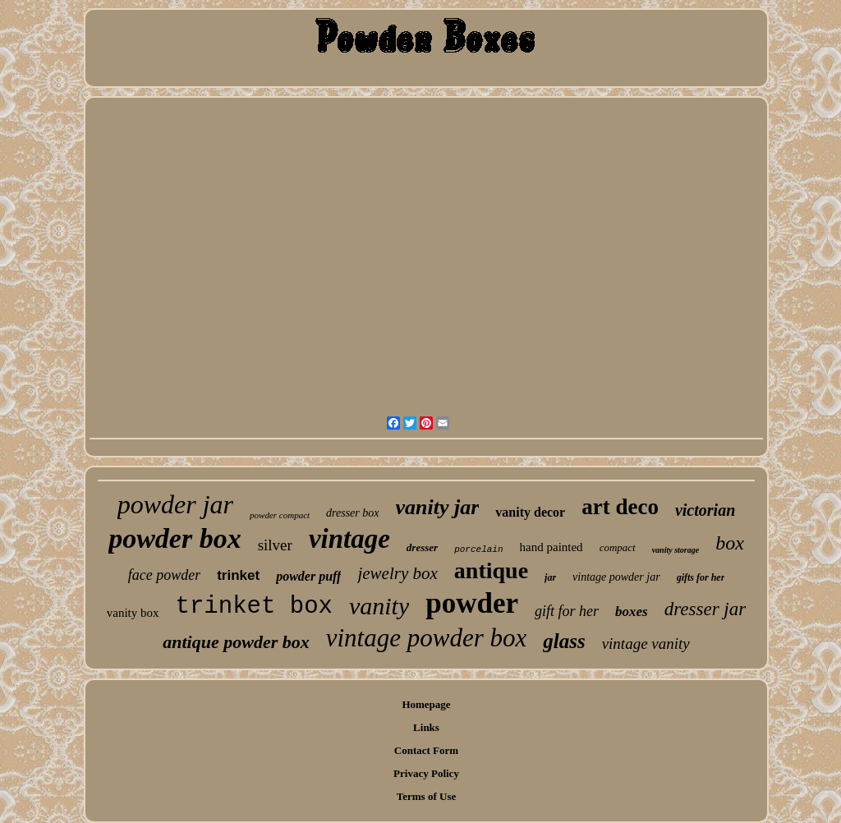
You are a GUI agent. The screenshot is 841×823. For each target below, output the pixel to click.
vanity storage (676, 549)
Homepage (426, 704)
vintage (349, 539)
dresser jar (705, 609)
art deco (620, 506)
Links (426, 727)
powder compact (280, 515)
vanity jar (438, 507)
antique (491, 570)
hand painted (551, 547)
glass (564, 641)
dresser (422, 547)
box (729, 543)
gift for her (567, 611)
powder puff (308, 576)
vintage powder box (426, 637)
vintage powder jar (616, 577)
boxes (631, 611)
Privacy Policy (426, 773)
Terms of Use (426, 796)
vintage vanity (646, 643)
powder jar (175, 504)
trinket (238, 575)
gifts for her (701, 577)
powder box (174, 538)
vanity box (133, 612)
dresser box (352, 513)
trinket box (254, 606)
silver (275, 545)
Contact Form (426, 750)
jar (550, 577)
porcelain (478, 549)
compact (618, 547)
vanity (379, 605)
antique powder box (236, 642)
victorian (705, 510)
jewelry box (397, 573)
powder (471, 603)
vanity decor (530, 512)
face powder (164, 575)
